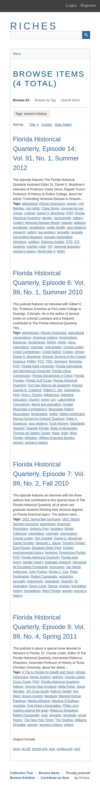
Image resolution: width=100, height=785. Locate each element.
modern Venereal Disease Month (36, 223)
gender (47, 218)
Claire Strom (50, 208)
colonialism (21, 347)
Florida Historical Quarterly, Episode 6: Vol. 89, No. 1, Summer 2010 (49, 282)
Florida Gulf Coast (39, 380)
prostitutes (20, 227)
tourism (64, 586)
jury (53, 400)
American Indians (45, 337)
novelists (19, 706)
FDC (49, 361)
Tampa (52, 586)
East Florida (21, 548)
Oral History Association (44, 706)
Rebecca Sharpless (64, 710)
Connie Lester (73, 347)
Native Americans (71, 414)
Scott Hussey (58, 423)
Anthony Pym (39, 529)
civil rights (33, 208)
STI (76, 242)
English (68, 548)
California (20, 533)
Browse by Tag (45, 100)
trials (42, 246)
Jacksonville (62, 218)
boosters (56, 529)
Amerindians (68, 337)
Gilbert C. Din (52, 390)
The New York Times (38, 720)
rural (44, 715)
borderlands (36, 342)
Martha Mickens (39, 701)
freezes (77, 385)
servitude (69, 715)
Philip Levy (70, 706)
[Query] (50, 35)
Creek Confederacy (27, 352)
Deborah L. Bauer (48, 543)
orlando (66, 223)
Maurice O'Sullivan (65, 701)
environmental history (28, 553)
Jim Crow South (37, 691)
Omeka (84, 778)
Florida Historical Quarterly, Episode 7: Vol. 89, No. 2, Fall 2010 (49, 474)
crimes (17, 213)
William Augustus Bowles (56, 438)
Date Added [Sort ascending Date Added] (63, 125)
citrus (71, 342)
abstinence (30, 204)
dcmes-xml (39, 749)
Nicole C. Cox (58, 572)
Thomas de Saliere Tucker (31, 433)
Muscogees (21, 414)
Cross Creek (22, 682)
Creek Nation (51, 352)
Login (71, 5)
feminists (75, 361)
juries (45, 400)
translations (32, 591)
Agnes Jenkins (40, 677)
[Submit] (86, 35)
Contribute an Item (55, 778)
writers (68, 725)
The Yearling (64, 720)
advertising (47, 524)
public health (56, 227)
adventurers (30, 333)
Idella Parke (66, 686)
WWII (61, 251)
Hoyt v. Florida (31, 395)
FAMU (31, 361)
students (19, 246)
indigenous (51, 395)
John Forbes (38, 572)
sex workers (46, 232)
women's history (24, 251)
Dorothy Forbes (74, 543)
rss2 (77, 749)
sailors (32, 232)
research (19, 232)
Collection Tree (21, 773)
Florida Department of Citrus (52, 376)
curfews (29, 213)
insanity (34, 400)
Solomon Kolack (52, 242)
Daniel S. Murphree (51, 213)
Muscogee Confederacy (30, 409)
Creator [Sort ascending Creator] (46, 125)
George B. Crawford (27, 390)
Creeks (68, 352)
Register (88, 5)
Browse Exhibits (22, 778)
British (51, 342)
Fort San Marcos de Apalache (49, 385)
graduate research (58, 562)
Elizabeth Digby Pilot (46, 548)
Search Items (70, 100)
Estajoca (19, 361)
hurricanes (56, 567)
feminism (60, 361)
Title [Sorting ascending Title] (32, 125)
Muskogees (39, 414)
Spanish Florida (37, 428)
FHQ (69, 213)
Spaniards (77, 423)
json (52, 749)
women (18, 442)
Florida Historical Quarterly (40, 557)
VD (50, 246)
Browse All (21, 100)
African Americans (52, 204)
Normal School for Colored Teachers (39, 419)
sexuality (63, 232)
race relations (76, 227)
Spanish (19, 428)
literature (51, 696)
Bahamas (20, 342)
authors (57, 677)
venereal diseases (67, 246)
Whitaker (31, 438)
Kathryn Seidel (60, 691)
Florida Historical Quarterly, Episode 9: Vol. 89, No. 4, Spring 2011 (49, 627)
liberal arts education (46, 404)
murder (68, 404)
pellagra (79, 223)
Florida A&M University (38, 366)
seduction (66, 576)
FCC (41, 361)
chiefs (62, 342)
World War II (46, 251)
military (78, 218)
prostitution (37, 227)
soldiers (33, 242)
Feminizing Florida (72, 553)
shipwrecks (35, 581)
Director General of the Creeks (64, 357)
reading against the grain (30, 710)
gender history (33, 562)
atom (16, 749)
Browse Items (49, 773)
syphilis (32, 246)
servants (55, 715)
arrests (72, 204)
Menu (17, 54)
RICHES (34, 26)
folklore (18, 686)
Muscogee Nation (61, 409)
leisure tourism (32, 696)
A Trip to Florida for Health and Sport (48, 672)
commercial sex (72, 208)
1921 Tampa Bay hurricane (41, 519)
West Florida (51, 591)
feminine (51, 553)
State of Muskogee (63, 428)
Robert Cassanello (44, 576)
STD (69, 242)
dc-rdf (26, 749)
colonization (53, 347)
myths (53, 414)
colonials (37, 347)
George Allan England (40, 686)
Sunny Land (37, 586)
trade (55, 433)
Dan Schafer (44, 538)
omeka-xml (65, 749)
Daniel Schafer (23, 543)
